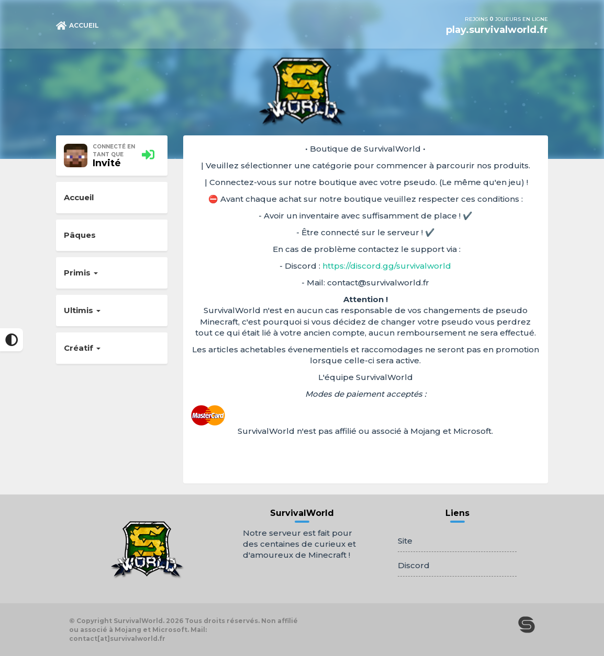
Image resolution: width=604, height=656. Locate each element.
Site (405, 541)
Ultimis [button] (82, 310)
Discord (414, 565)
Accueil (79, 197)
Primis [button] (81, 273)
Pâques (80, 235)
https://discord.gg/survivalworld (386, 266)
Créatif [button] (82, 348)
